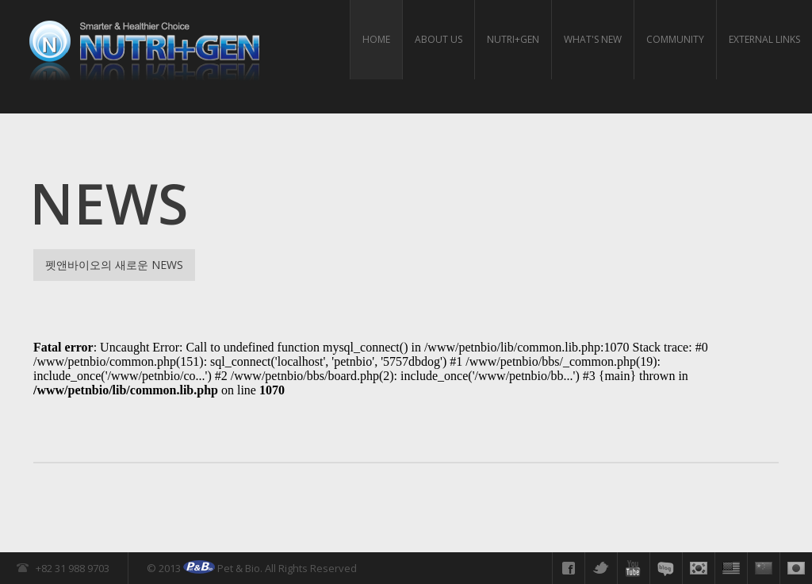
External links (764, 39)
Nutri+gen (513, 39)
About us (438, 39)
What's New (593, 39)
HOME (376, 39)
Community (675, 39)
